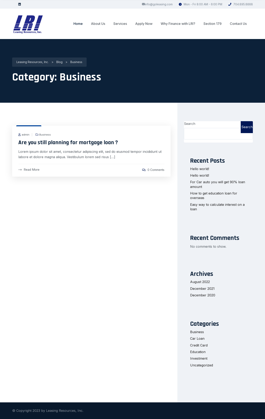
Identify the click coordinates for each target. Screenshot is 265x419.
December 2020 (202, 295)
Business (45, 134)
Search (189, 124)
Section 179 (212, 24)
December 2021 (202, 289)
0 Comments (156, 170)
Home (78, 24)
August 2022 (200, 282)
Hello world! (199, 169)
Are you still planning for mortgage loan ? (68, 142)
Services (120, 24)
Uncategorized (201, 365)
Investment (198, 358)
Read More (29, 170)
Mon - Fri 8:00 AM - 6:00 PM (200, 4)
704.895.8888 (240, 4)
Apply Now (143, 24)
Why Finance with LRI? (178, 24)
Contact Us (238, 24)
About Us (98, 24)
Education (198, 352)
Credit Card (199, 345)
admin (25, 134)
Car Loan (197, 338)
